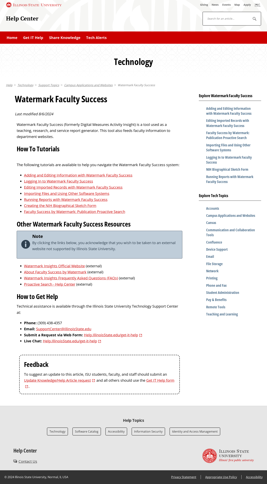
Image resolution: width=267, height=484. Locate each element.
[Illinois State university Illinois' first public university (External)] (228, 455)
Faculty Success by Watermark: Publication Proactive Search (74, 211)
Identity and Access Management (195, 431)
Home (12, 37)
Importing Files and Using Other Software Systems (66, 193)
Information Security (148, 431)
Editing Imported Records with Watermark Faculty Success (73, 187)
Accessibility (116, 431)
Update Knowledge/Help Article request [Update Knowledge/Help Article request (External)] (57, 380)
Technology (25, 85)
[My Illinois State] (257, 5)
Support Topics (48, 85)
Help (9, 85)
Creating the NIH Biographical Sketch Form (60, 205)
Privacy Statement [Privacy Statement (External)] (183, 477)
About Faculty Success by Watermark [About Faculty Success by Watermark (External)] (55, 272)
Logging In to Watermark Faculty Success (58, 181)
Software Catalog (86, 431)
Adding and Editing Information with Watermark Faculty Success (78, 175)
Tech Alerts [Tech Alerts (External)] (96, 37)
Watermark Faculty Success (136, 85)
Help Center (22, 18)
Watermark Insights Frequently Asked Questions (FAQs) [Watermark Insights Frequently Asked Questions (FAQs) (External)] (71, 278)
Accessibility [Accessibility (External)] (254, 477)
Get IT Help (33, 37)
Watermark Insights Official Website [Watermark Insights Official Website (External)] (54, 266)
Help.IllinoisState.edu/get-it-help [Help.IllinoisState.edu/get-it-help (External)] (111, 334)
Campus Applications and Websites (88, 85)
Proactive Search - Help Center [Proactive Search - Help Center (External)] (49, 284)
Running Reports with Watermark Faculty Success (66, 199)
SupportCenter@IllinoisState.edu (63, 328)
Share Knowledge (64, 37)
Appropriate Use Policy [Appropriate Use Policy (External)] (221, 477)
